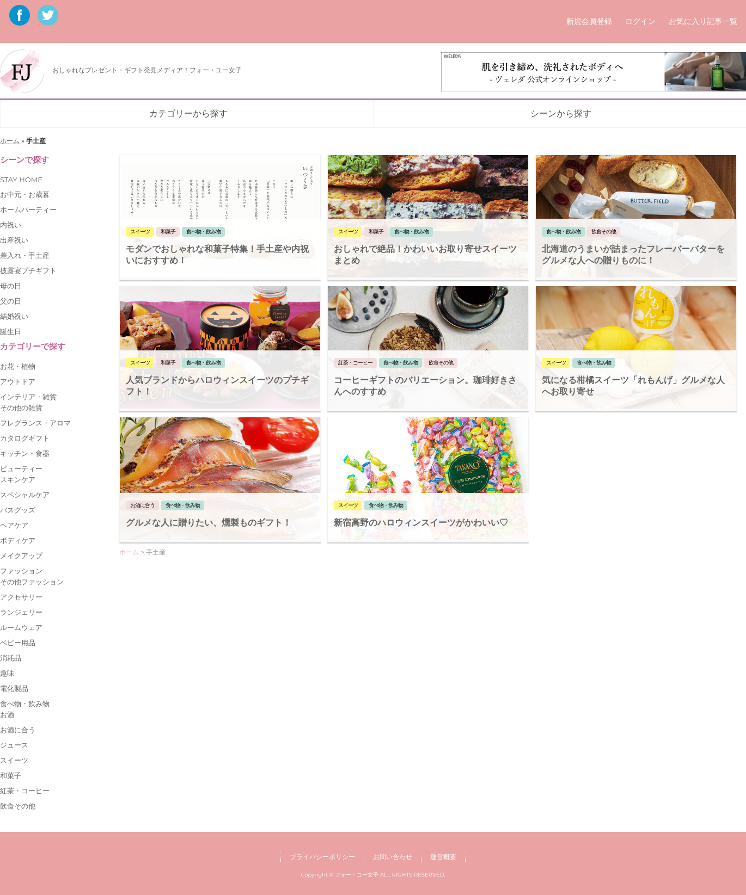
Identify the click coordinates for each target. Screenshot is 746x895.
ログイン (640, 21)
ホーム (10, 141)
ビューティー (21, 468)
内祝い (10, 224)
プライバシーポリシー (322, 857)
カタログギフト (25, 438)
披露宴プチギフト (28, 270)
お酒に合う (17, 729)
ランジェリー (21, 612)
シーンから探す (560, 113)
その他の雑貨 (21, 407)
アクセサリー (21, 596)
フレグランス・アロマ (35, 422)
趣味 (7, 673)
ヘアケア (14, 525)
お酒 (7, 714)
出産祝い (14, 240)
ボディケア (17, 540)
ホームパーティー (28, 209)
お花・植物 (17, 366)
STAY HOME (21, 179)
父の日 (10, 301)
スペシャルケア (25, 494)
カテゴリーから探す (188, 113)
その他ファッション (32, 581)
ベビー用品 (17, 642)
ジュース (14, 744)
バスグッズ (17, 509)
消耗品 (10, 657)
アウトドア (17, 381)
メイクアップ (21, 555)
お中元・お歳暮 (25, 194)
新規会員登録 (589, 21)
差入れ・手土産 (25, 255)
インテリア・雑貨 (28, 396)
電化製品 (14, 688)
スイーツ (14, 760)
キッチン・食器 (25, 453)
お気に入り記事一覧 (703, 21)
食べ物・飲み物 (25, 703)
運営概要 (443, 857)
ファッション (21, 570)
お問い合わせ (392, 857)
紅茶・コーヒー (25, 790)
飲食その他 (17, 805)
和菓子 (10, 775)
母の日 (10, 285)
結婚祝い (14, 316)
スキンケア (17, 479)
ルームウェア (21, 627)
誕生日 (10, 331)
